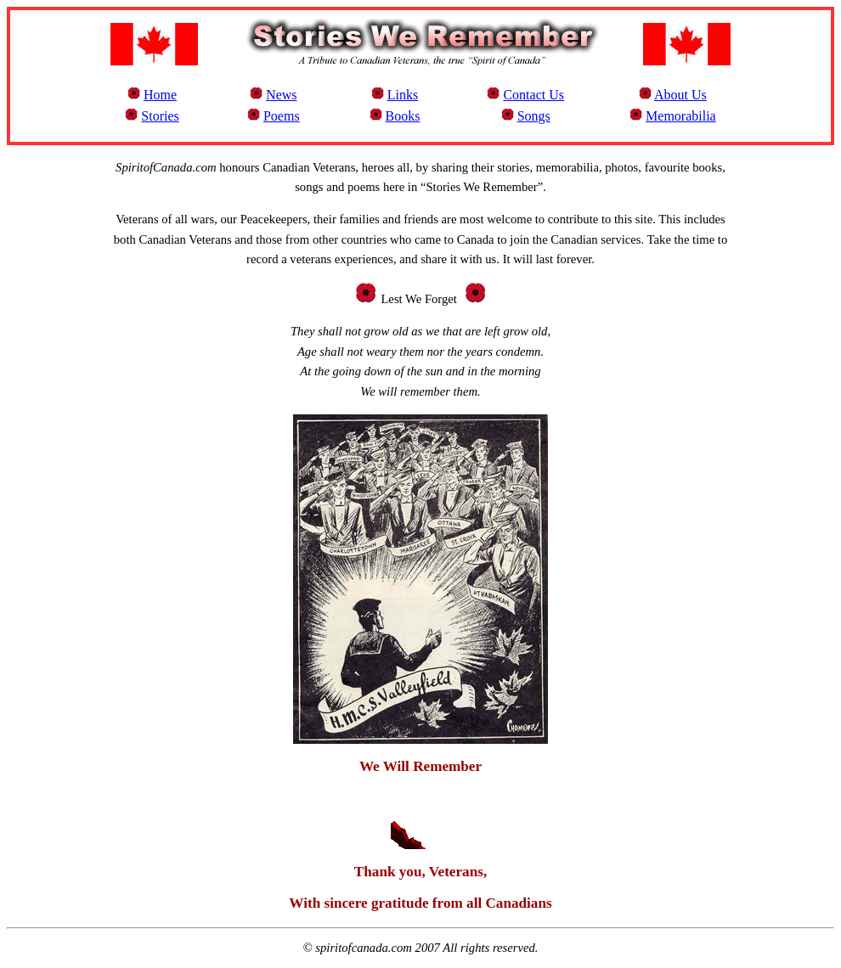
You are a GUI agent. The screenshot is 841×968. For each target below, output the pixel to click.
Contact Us (533, 94)
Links (402, 94)
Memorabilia (681, 116)
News (281, 94)
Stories (159, 116)
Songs (533, 116)
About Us (680, 94)
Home (160, 94)
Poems (281, 116)
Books (403, 116)
